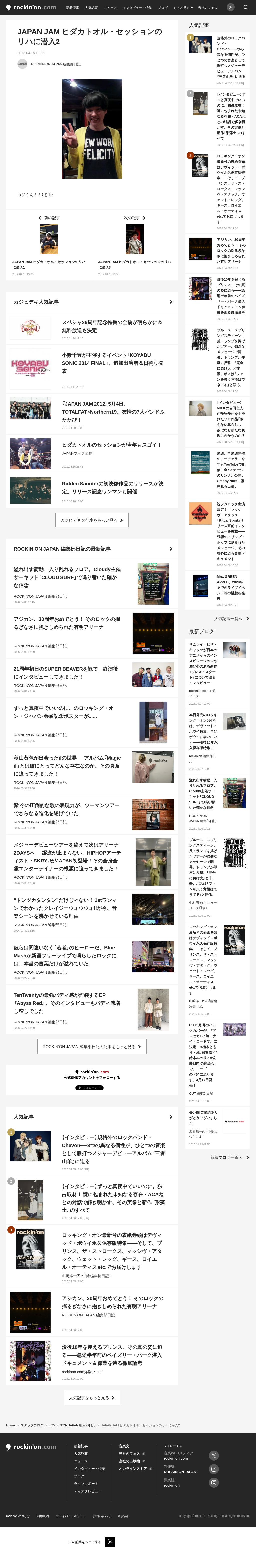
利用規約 (43, 1516)
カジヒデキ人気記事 (36, 301)
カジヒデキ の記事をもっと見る (89, 520)
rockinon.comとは (18, 1516)
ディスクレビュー (88, 1490)
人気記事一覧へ (228, 618)
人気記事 (91, 7)
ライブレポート (86, 1483)
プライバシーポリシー (71, 1516)
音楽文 (124, 1445)
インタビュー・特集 (137, 7)
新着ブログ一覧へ (226, 1157)
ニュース (110, 7)
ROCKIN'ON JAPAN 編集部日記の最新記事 (62, 548)
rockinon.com (31, 8)
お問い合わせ (102, 1516)
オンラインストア (133, 1468)
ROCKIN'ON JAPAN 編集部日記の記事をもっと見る (89, 1046)
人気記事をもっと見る (89, 1397)
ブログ (163, 7)
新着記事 (72, 7)
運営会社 (124, 1516)
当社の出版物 (129, 1460)
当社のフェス (208, 7)
